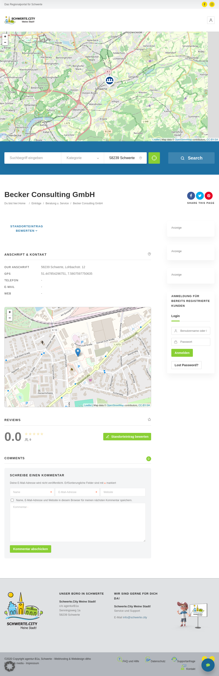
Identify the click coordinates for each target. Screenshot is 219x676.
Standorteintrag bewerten (127, 436)
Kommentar (20, 507)
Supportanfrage (183, 661)
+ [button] (5, 36)
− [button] (5, 42)
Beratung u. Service (57, 203)
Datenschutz (155, 661)
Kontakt (188, 669)
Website (108, 492)
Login (175, 316)
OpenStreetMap (183, 139)
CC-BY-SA (212, 139)
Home (21, 203)
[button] (211, 20)
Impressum (32, 663)
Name (32, 492)
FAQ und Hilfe (128, 661)
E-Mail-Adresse (77, 492)
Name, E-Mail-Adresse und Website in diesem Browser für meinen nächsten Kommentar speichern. (74, 500)
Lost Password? (186, 365)
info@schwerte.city (135, 617)
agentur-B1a (32, 658)
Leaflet (156, 139)
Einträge (36, 203)
